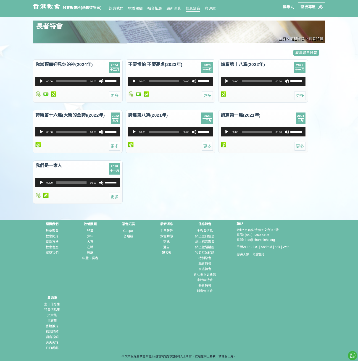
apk (277, 247)
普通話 (128, 236)
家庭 (90, 252)
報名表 (166, 252)
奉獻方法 (52, 241)
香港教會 (47, 7)
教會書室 (52, 247)
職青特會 (204, 263)
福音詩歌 (52, 331)
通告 (166, 247)
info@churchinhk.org (260, 240)
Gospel (128, 231)
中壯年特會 (205, 280)
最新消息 (173, 8)
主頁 (282, 39)
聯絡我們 (52, 252)
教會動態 (166, 236)
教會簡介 (52, 236)
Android (266, 247)
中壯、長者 (90, 258)
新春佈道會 (205, 291)
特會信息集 (52, 309)
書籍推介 (52, 326)
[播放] (41, 81)
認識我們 (116, 8)
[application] (77, 81)
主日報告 (166, 231)
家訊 (166, 241)
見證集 (52, 320)
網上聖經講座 (204, 247)
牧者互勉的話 (204, 252)
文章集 (52, 315)
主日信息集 (52, 304)
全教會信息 (205, 231)
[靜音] (101, 81)
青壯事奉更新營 (205, 274)
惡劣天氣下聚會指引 (251, 254)
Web (286, 247)
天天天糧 (52, 342)
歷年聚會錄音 (306, 53)
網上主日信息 (204, 236)
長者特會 (204, 285)
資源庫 (210, 8)
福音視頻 (52, 337)
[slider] (71, 81)
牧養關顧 (135, 8)
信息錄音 (193, 8)
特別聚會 (204, 258)
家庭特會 (204, 269)
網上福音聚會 (204, 241)
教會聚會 (52, 231)
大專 (90, 241)
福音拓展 (154, 8)
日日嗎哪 (52, 348)
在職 (90, 247)
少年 (90, 236)
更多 (115, 95)
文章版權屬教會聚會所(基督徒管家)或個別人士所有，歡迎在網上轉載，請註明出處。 (181, 356)
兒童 (90, 231)
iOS (255, 247)
